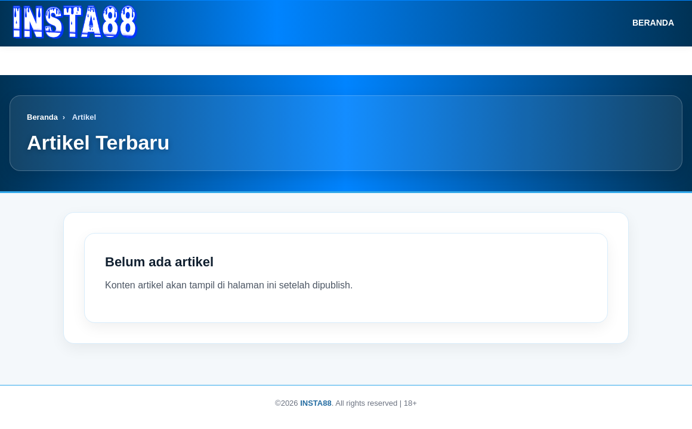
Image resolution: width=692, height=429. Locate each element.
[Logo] (75, 23)
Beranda (645, 23)
